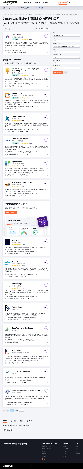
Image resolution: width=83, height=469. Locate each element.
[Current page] (21, 410)
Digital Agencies (12, 14)
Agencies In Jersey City (26, 14)
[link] (37, 3)
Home (4, 14)
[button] (71, 3)
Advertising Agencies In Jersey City (44, 14)
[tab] (5, 421)
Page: (17, 410)
